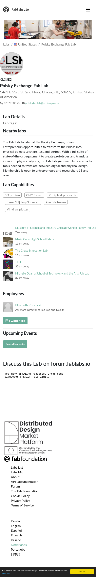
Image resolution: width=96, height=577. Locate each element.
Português (18, 549)
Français (16, 535)
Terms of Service (22, 505)
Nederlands (19, 544)
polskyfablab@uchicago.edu (42, 103)
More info (6, 573)
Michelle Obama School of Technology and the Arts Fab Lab (52, 273)
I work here (15, 320)
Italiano (16, 540)
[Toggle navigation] (88, 9)
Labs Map (17, 472)
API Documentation (24, 481)
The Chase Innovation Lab (31, 250)
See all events (15, 344)
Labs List (17, 467)
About (15, 477)
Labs (6, 44)
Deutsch (17, 521)
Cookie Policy (20, 496)
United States (25, 44)
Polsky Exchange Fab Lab (58, 44)
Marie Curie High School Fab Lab (35, 239)
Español (16, 530)
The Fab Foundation (25, 491)
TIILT (18, 262)
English (16, 526)
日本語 (15, 554)
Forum (15, 486)
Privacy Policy (20, 500)
